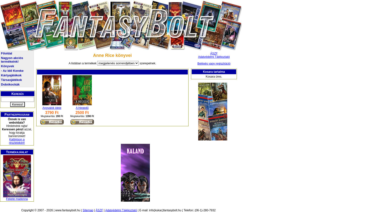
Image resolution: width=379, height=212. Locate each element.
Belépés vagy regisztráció (214, 63)
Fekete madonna (17, 199)
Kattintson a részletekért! (17, 141)
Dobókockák (10, 84)
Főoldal (6, 53)
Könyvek (7, 66)
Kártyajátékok (11, 75)
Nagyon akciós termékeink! (12, 59)
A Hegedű (82, 108)
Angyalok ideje (52, 108)
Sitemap (88, 210)
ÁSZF (214, 53)
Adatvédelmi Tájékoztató (214, 57)
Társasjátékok (11, 80)
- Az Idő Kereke (12, 71)
